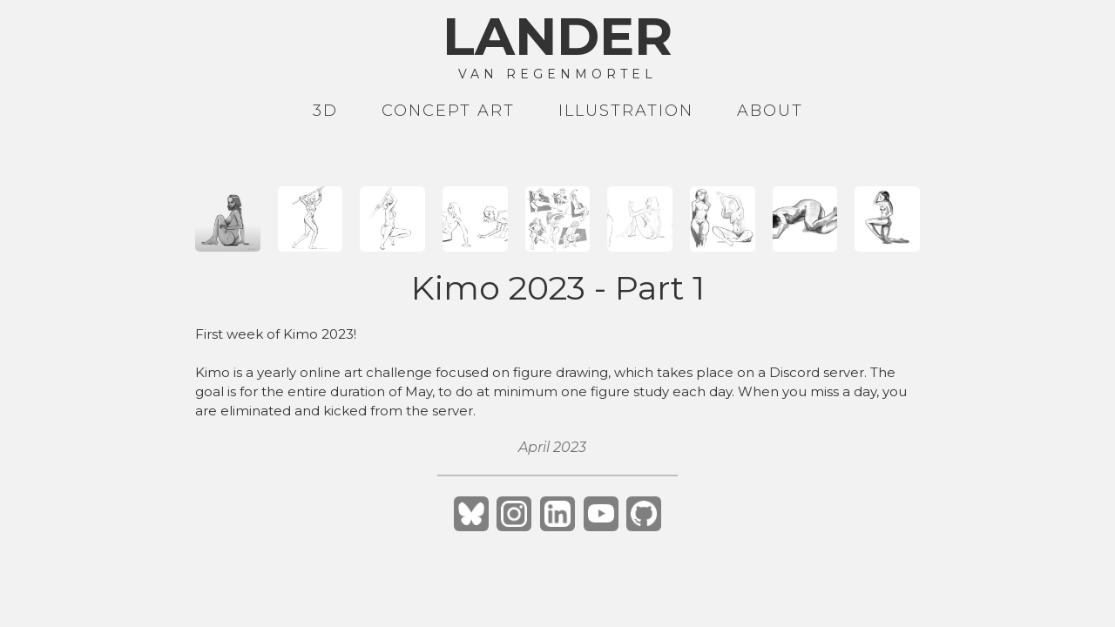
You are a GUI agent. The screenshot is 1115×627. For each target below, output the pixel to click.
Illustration (625, 110)
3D (325, 110)
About (770, 110)
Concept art (448, 110)
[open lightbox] (227, 219)
